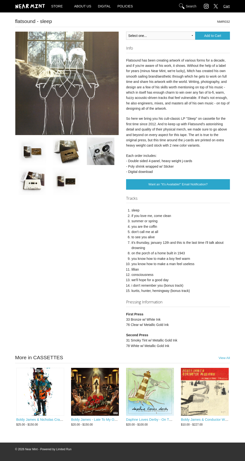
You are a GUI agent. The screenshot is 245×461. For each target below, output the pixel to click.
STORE (57, 6)
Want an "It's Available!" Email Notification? (177, 184)
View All (224, 358)
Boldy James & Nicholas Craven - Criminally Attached (57, 419)
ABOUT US (82, 6)
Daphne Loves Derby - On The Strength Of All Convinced (169, 419)
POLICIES (125, 6)
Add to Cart (212, 36)
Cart (226, 6)
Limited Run (64, 449)
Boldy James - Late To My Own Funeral (101, 419)
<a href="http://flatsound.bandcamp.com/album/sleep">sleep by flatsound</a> (67, 207)
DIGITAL (104, 6)
